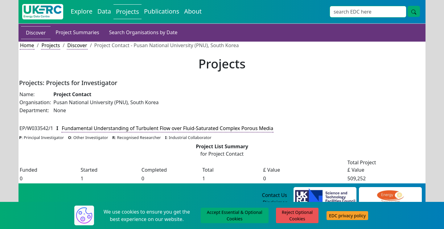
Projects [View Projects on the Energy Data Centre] (127, 11)
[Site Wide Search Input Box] (368, 12)
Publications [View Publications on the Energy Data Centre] (161, 11)
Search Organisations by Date (143, 32)
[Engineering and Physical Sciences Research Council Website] (390, 195)
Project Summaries (77, 32)
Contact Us (274, 195)
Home (27, 45)
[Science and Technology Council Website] (325, 195)
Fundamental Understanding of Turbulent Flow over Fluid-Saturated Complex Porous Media (167, 128)
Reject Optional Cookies (297, 215)
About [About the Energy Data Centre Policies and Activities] (193, 11)
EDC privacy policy (347, 216)
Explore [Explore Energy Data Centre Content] (81, 11)
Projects (50, 45)
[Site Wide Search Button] (414, 11)
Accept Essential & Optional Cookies (234, 215)
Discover (36, 32)
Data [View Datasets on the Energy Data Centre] (104, 11)
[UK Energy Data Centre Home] (42, 11)
